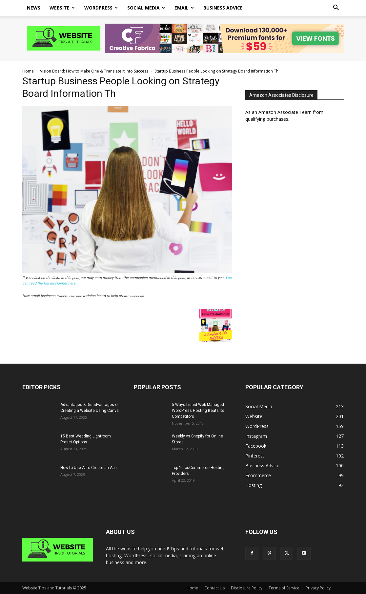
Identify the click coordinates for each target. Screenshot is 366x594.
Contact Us (214, 588)
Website (62, 8)
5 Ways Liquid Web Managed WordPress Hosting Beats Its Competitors (198, 410)
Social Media (146, 8)
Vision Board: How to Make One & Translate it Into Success (94, 71)
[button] (336, 8)
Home (28, 71)
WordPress (101, 8)
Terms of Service (284, 588)
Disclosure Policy (246, 588)
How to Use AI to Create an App (88, 467)
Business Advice (223, 8)
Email (184, 8)
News (33, 8)
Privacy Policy (318, 588)
